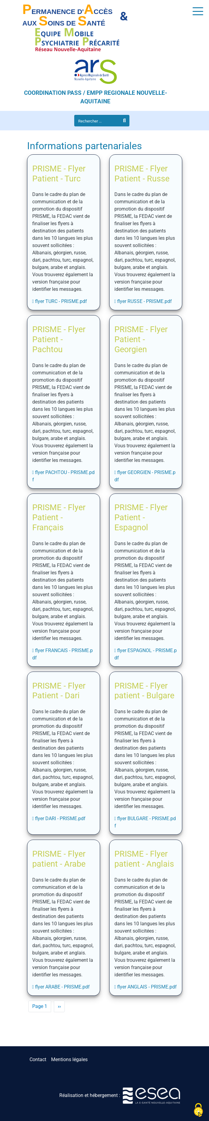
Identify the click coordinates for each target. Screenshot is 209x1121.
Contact (38, 1059)
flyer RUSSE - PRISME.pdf (144, 301)
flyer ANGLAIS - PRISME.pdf (147, 987)
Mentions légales (69, 1059)
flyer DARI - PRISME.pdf (60, 818)
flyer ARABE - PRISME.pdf (62, 987)
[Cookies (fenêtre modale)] (198, 1110)
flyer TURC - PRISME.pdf (61, 301)
